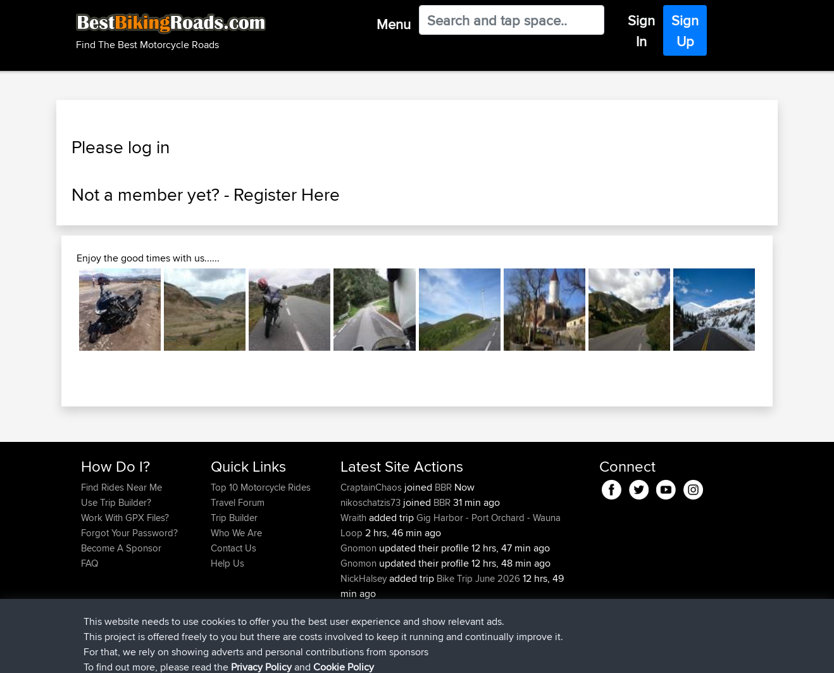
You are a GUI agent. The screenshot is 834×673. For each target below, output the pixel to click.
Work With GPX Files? (125, 517)
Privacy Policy (250, 654)
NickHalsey (364, 578)
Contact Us (233, 548)
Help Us (227, 563)
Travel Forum (238, 502)
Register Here (286, 194)
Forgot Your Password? (129, 532)
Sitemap (199, 654)
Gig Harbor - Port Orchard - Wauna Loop (450, 525)
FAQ (89, 563)
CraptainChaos (372, 487)
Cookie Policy (313, 654)
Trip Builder (234, 517)
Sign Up (685, 30)
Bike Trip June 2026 (478, 578)
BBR (443, 487)
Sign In (641, 30)
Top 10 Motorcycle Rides (261, 487)
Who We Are (236, 532)
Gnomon (359, 548)
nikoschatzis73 (371, 502)
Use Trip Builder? (116, 502)
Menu (394, 24)
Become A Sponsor (121, 548)
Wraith (354, 517)
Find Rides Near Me (121, 487)
